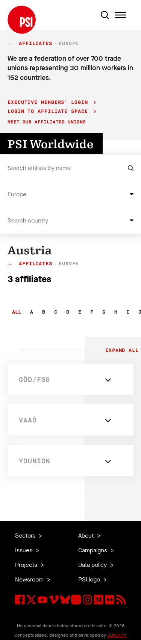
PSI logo (90, 579)
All (16, 312)
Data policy (93, 565)
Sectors (26, 535)
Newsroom (30, 579)
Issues (24, 550)
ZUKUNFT (117, 635)
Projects (27, 565)
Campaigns (93, 550)
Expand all (120, 351)
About (86, 535)
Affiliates (35, 43)
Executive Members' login (49, 102)
